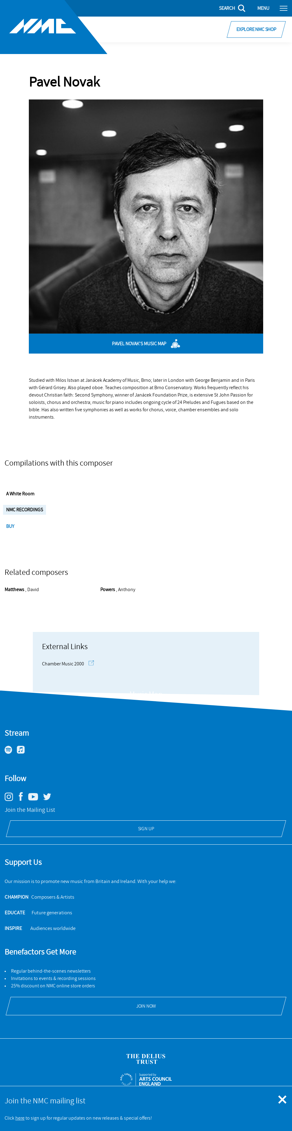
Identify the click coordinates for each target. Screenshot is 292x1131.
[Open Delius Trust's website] (145, 1059)
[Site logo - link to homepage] (53, 27)
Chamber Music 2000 (68, 663)
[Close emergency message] (282, 1100)
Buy (10, 526)
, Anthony (117, 589)
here (20, 1118)
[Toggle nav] (283, 8)
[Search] (228, 8)
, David (22, 589)
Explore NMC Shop (256, 29)
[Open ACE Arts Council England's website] (146, 1079)
